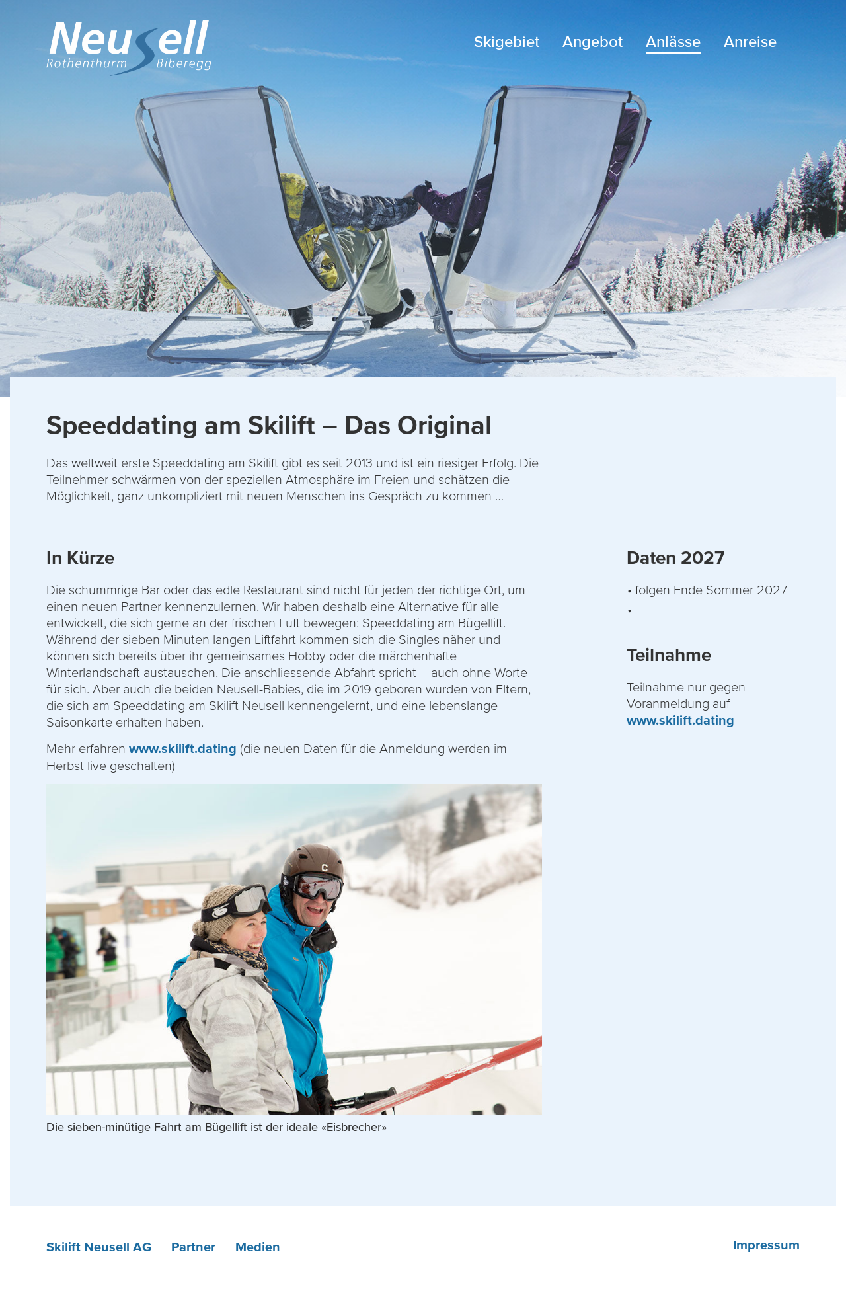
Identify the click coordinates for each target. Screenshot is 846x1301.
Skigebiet (506, 41)
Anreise (750, 41)
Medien (257, 1247)
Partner (193, 1247)
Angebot (592, 41)
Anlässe (673, 41)
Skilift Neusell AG (98, 1247)
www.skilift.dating (183, 749)
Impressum (766, 1245)
